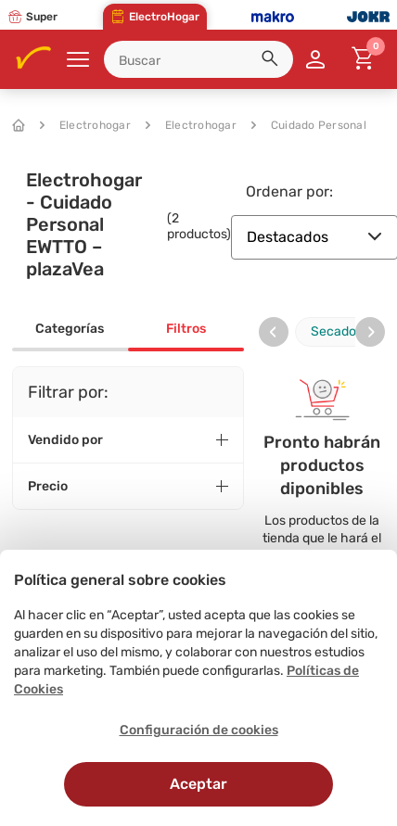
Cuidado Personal (308, 125)
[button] (273, 61)
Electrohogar (85, 125)
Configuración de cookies (199, 730)
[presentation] (273, 332)
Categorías (69, 329)
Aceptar (198, 784)
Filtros (186, 329)
